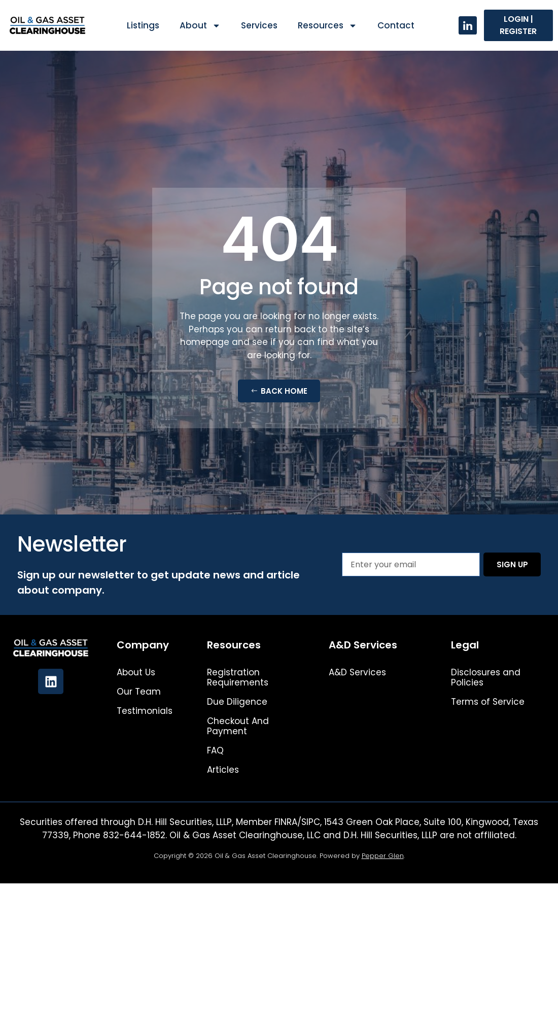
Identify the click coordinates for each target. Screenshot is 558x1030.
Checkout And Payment (238, 726)
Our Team (139, 691)
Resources (327, 25)
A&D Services (357, 672)
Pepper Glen (383, 856)
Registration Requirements (237, 677)
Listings (143, 25)
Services (259, 25)
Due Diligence (237, 702)
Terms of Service (488, 702)
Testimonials (144, 711)
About (200, 25)
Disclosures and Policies (485, 677)
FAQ (215, 750)
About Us (136, 672)
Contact (395, 25)
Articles (223, 770)
